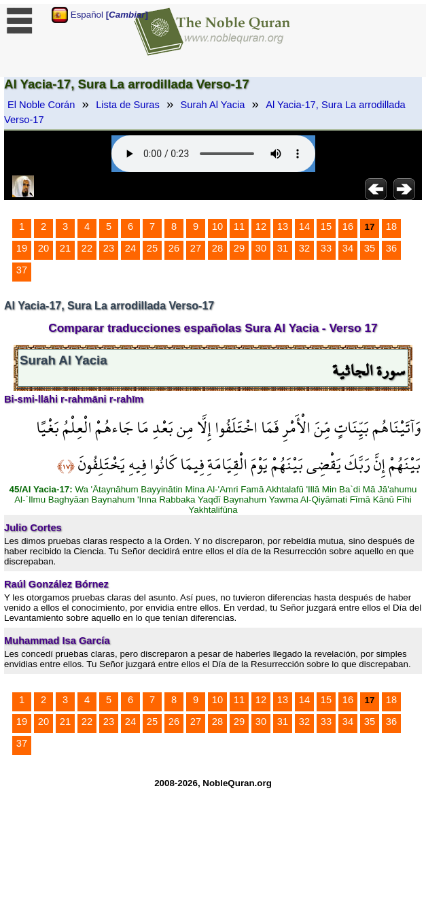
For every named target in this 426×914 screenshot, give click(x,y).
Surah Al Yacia (213, 104)
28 (217, 248)
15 (326, 226)
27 (195, 248)
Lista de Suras (128, 104)
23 (108, 248)
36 (391, 248)
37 (21, 270)
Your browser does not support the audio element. (213, 153)
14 (304, 226)
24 (130, 248)
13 (282, 226)
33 (326, 248)
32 (304, 248)
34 (347, 248)
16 (347, 226)
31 (282, 248)
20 (43, 248)
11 (239, 226)
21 (65, 248)
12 (260, 226)
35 (369, 248)
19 (21, 248)
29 (239, 248)
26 (173, 248)
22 (87, 248)
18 (391, 226)
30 (260, 248)
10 (217, 226)
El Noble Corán (41, 104)
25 (152, 248)
